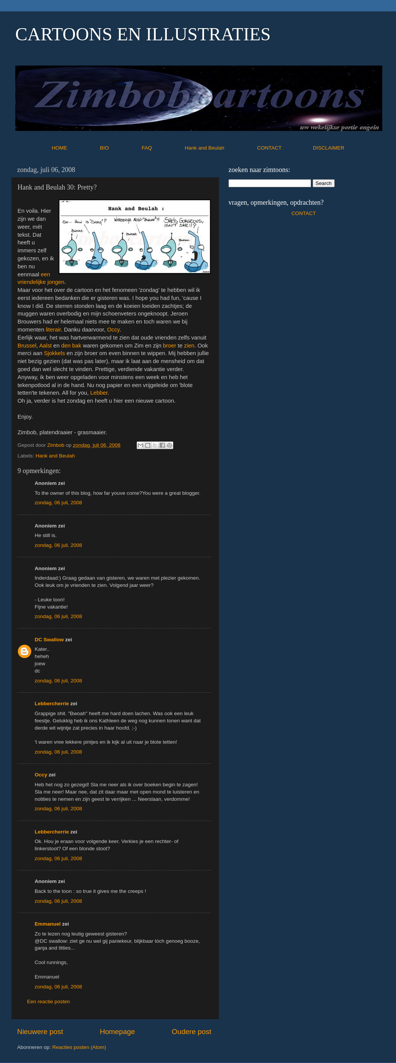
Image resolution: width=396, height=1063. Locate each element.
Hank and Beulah (220, 148)
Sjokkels (54, 353)
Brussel (27, 346)
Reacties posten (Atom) (79, 1047)
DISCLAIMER (329, 148)
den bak (71, 346)
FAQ (163, 148)
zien (189, 346)
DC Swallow (49, 639)
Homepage (117, 1032)
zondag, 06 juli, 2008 (58, 502)
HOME (75, 148)
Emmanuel (48, 924)
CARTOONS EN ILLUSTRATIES (143, 34)
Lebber (98, 393)
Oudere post (191, 1032)
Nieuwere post (40, 1032)
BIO (120, 148)
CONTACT (285, 148)
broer (169, 346)
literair (53, 330)
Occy (113, 330)
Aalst (45, 346)
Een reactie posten (48, 1001)
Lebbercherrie (52, 703)
